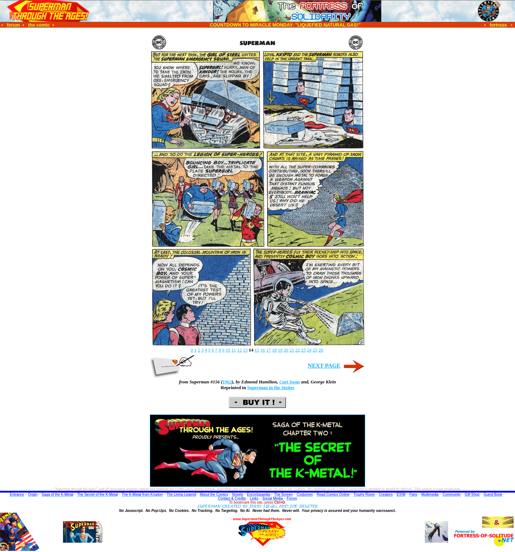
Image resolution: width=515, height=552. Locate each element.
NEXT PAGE (324, 366)
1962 (227, 381)
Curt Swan (289, 381)
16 (262, 350)
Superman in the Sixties (270, 387)
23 (303, 350)
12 (239, 350)
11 (233, 350)
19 (280, 350)
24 (309, 350)
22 (297, 350)
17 (268, 350)
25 (315, 350)
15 (257, 350)
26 (320, 350)
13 (245, 350)
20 (286, 350)
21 (291, 350)
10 (228, 350)
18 (274, 350)
